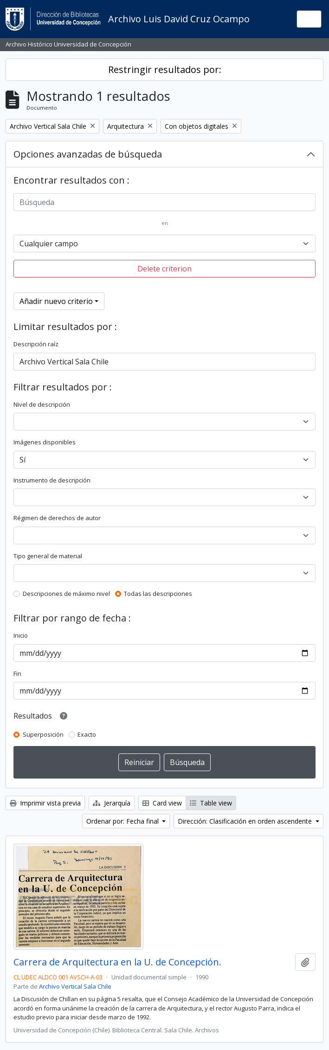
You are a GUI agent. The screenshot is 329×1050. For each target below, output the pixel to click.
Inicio (20, 635)
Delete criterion (164, 269)
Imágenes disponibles (44, 442)
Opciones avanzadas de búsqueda (87, 154)
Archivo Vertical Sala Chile (75, 986)
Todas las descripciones (158, 593)
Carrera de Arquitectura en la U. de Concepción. (117, 962)
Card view (162, 803)
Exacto (86, 734)
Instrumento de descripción (51, 480)
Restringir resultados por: (164, 69)
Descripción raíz (35, 344)
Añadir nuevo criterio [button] (56, 301)
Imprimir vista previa (45, 803)
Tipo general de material (47, 556)
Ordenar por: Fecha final (123, 821)
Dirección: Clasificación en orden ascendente (246, 821)
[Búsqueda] (164, 202)
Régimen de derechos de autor (57, 518)
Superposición (43, 734)
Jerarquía (111, 803)
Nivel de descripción (41, 404)
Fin (17, 673)
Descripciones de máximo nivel (66, 593)
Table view (211, 803)
